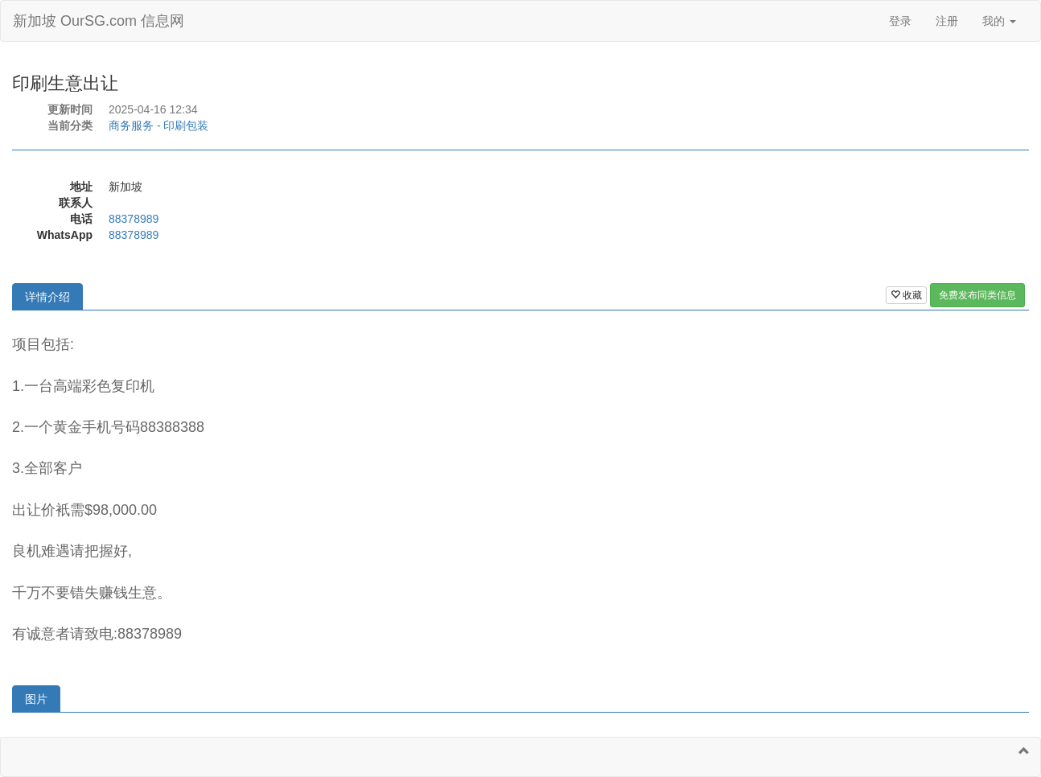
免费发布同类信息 (977, 295)
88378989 (133, 218)
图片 (36, 699)
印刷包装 (185, 125)
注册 (947, 20)
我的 (999, 20)
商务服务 (131, 125)
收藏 (906, 295)
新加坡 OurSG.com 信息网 (98, 21)
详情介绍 (47, 296)
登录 (900, 20)
